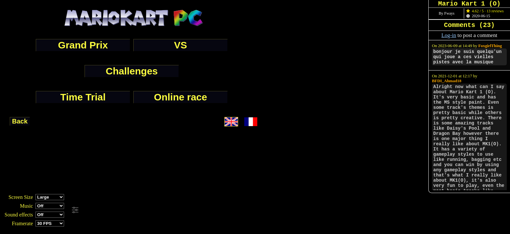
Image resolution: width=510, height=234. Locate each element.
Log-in (448, 35)
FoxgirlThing (490, 46)
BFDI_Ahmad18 (446, 81)
